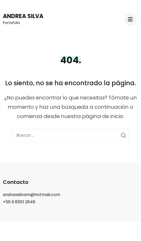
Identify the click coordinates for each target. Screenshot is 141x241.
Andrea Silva (23, 16)
